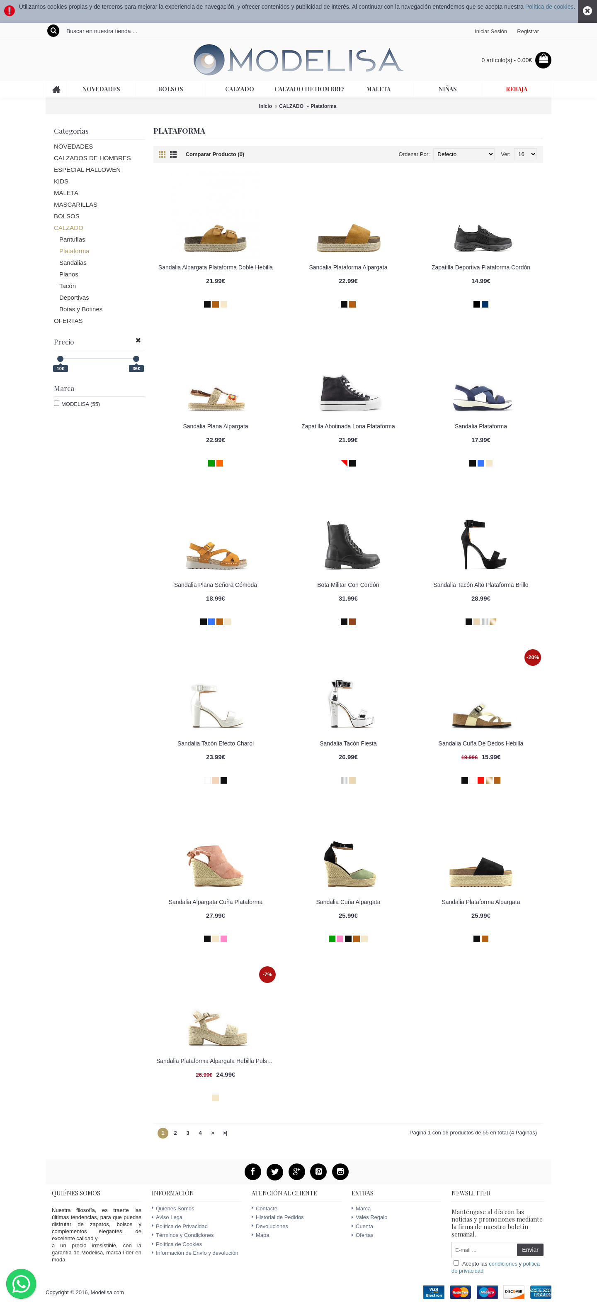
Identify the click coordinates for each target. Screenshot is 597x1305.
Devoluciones (270, 1226)
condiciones (503, 1264)
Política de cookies (549, 6)
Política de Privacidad (180, 1226)
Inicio (265, 106)
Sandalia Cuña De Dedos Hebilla (481, 743)
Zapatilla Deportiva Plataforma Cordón (481, 267)
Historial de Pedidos (278, 1217)
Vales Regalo (369, 1217)
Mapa (260, 1235)
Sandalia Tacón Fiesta (348, 743)
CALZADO (291, 106)
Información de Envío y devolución (195, 1253)
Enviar (530, 1249)
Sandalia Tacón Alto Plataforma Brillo (480, 585)
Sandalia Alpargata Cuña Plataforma (215, 902)
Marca (361, 1208)
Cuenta (362, 1226)
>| (225, 1133)
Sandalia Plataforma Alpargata (348, 267)
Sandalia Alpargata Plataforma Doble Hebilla (215, 267)
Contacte (264, 1208)
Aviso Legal (168, 1217)
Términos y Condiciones (183, 1235)
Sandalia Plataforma (481, 426)
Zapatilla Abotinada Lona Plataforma (348, 426)
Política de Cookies (177, 1244)
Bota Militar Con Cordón (348, 585)
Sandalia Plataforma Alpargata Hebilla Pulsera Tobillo (217, 1061)
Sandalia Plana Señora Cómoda (215, 585)
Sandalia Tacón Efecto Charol (215, 743)
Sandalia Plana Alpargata (215, 426)
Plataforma (323, 106)
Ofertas (363, 1235)
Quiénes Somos (173, 1208)
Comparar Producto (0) (215, 154)
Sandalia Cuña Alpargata (348, 902)
